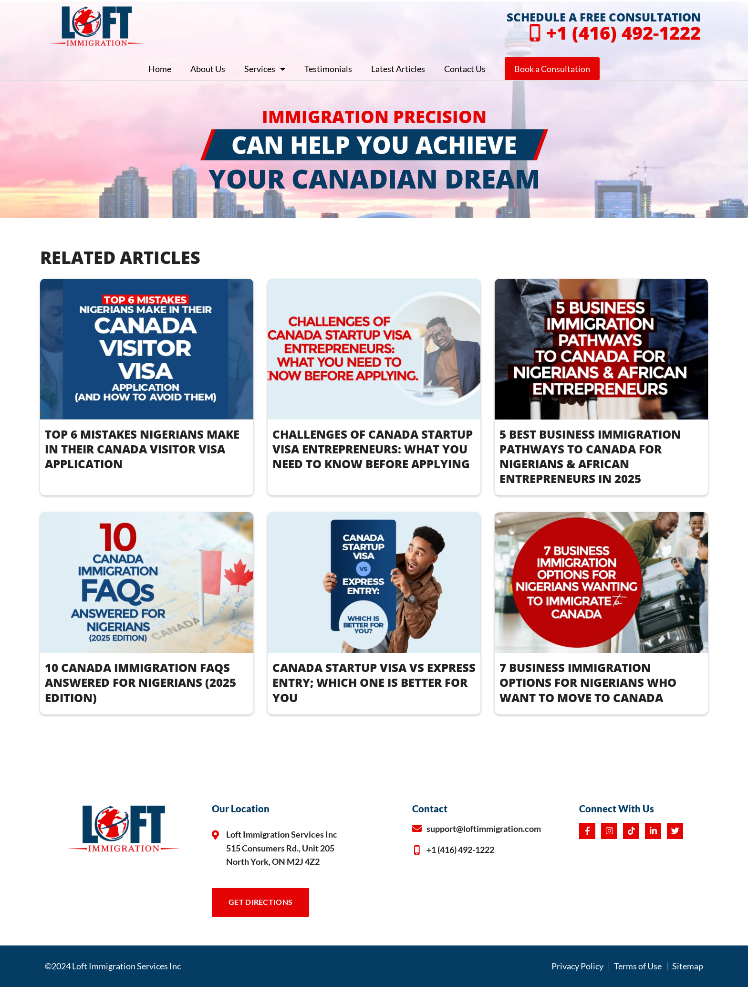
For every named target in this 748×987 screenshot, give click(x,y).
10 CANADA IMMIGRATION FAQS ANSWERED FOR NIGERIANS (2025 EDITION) (140, 682)
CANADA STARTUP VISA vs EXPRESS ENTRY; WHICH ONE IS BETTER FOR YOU (374, 682)
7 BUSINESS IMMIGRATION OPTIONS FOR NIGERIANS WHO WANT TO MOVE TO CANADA (587, 682)
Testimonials (328, 68)
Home (159, 68)
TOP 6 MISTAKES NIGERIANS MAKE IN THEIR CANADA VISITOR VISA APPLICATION (142, 449)
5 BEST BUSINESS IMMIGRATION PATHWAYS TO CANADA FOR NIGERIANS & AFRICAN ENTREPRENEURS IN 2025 (590, 456)
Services (264, 69)
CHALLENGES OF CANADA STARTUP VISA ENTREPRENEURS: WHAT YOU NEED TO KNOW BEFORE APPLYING (372, 449)
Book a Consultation (552, 68)
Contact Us (465, 68)
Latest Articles (398, 68)
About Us (207, 68)
